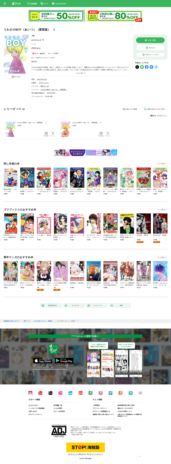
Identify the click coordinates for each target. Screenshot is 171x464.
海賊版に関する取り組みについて (103, 414)
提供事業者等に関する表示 (126, 405)
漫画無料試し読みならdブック (12, 321)
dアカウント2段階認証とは (101, 411)
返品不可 (34, 61)
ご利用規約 (96, 405)
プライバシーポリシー (100, 408)
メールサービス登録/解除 (36, 408)
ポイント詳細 (53, 53)
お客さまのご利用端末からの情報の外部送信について (130, 415)
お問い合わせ (32, 411)
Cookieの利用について (125, 411)
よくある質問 (57, 408)
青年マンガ (44, 86)
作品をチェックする (151, 54)
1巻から (153, 116)
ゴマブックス (44, 83)
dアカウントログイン (35, 414)
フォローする (43, 40)
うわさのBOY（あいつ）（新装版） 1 (31, 123)
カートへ (152, 48)
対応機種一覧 (57, 405)
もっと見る (161, 163)
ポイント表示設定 (59, 411)
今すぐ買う (152, 40)
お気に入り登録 (131, 109)
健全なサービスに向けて (125, 408)
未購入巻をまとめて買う (156, 109)
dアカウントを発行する (77, 454)
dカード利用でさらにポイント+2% (42, 58)
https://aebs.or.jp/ (77, 434)
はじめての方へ (33, 405)
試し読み (17, 76)
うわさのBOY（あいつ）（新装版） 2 (86, 123)
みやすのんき (36, 40)
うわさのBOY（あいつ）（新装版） (53, 90)
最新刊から (162, 116)
